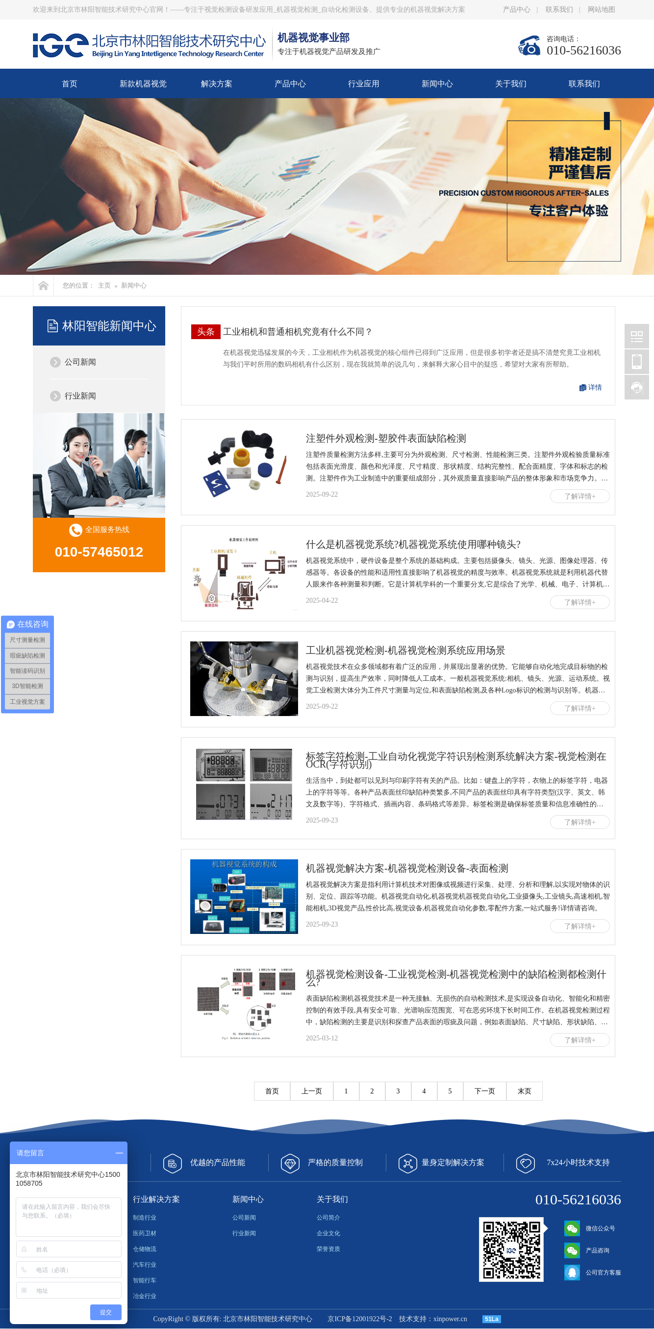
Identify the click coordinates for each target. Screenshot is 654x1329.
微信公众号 (589, 1228)
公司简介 (328, 1217)
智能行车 (144, 1280)
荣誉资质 (328, 1249)
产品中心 (516, 9)
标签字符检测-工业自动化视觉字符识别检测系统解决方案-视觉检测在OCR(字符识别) (456, 760)
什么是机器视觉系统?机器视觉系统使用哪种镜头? (413, 544)
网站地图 (601, 9)
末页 (524, 1091)
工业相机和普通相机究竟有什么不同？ (298, 332)
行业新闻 (80, 396)
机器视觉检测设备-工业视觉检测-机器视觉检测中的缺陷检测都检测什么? (456, 978)
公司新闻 (80, 362)
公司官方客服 (592, 1272)
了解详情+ (580, 496)
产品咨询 (586, 1250)
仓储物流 (144, 1249)
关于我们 (511, 84)
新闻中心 (437, 84)
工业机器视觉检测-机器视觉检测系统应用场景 (405, 650)
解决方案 (216, 84)
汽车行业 (144, 1264)
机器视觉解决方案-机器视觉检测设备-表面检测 (407, 868)
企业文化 (328, 1233)
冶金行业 (144, 1296)
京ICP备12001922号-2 (359, 1319)
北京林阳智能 (637, 336)
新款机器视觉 (143, 84)
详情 (595, 387)
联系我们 (559, 9)
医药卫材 (144, 1233)
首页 (69, 84)
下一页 (485, 1091)
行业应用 (363, 84)
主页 (104, 285)
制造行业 (144, 1217)
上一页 (312, 1091)
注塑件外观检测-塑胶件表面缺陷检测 (386, 438)
